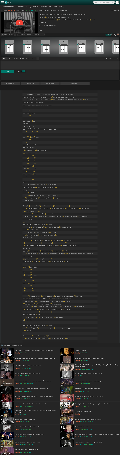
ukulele (16, 58)
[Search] (112, 2)
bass (33, 58)
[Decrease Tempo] (2, 35)
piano (10, 58)
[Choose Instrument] (37, 58)
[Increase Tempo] (15, 35)
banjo (27, 58)
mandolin (22, 58)
